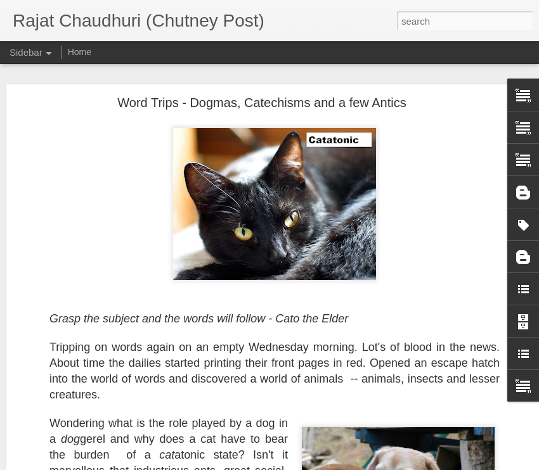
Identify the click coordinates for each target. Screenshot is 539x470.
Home (79, 52)
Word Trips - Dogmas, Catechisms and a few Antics (261, 101)
